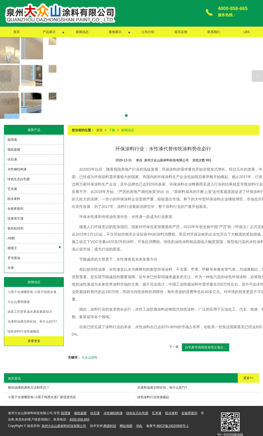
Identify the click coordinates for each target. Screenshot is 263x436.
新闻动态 (82, 32)
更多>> (248, 378)
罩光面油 (13, 258)
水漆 (10, 267)
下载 (112, 130)
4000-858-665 (79, 419)
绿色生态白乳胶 (18, 179)
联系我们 (213, 32)
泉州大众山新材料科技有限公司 (63, 425)
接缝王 (12, 248)
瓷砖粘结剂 (15, 228)
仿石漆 (12, 159)
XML (139, 425)
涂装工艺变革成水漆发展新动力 (29, 311)
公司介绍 (147, 32)
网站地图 (126, 425)
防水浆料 (13, 198)
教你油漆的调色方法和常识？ (28, 387)
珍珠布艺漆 (15, 218)
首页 (16, 32)
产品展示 (49, 32)
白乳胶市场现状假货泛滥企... (205, 347)
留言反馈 (180, 32)
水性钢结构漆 (17, 169)
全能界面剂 (15, 208)
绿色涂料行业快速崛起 (23, 331)
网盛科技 (109, 425)
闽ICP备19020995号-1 (173, 425)
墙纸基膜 (13, 149)
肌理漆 (12, 139)
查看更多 (34, 341)
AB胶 (11, 238)
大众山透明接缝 (18, 301)
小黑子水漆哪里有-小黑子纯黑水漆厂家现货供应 (35, 292)
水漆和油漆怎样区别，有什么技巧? (32, 321)
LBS (247, 32)
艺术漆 (12, 189)
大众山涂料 (89, 357)
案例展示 (115, 32)
